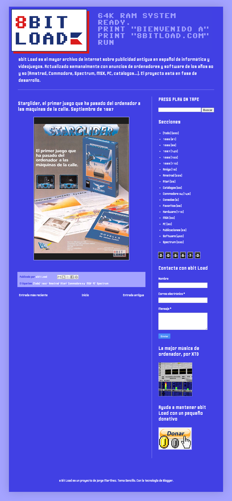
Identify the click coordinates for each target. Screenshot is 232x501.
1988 (166, 157)
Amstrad (54, 283)
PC (94, 283)
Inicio (85, 295)
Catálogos (169, 188)
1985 (166, 139)
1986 (166, 145)
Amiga (167, 169)
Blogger (168, 481)
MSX (89, 283)
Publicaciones (171, 230)
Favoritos (169, 206)
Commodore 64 (76, 283)
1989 (166, 163)
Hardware (169, 212)
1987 (44, 283)
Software (169, 236)
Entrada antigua (133, 295)
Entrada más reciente (33, 295)
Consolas (168, 200)
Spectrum (102, 283)
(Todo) (36, 283)
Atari (63, 283)
